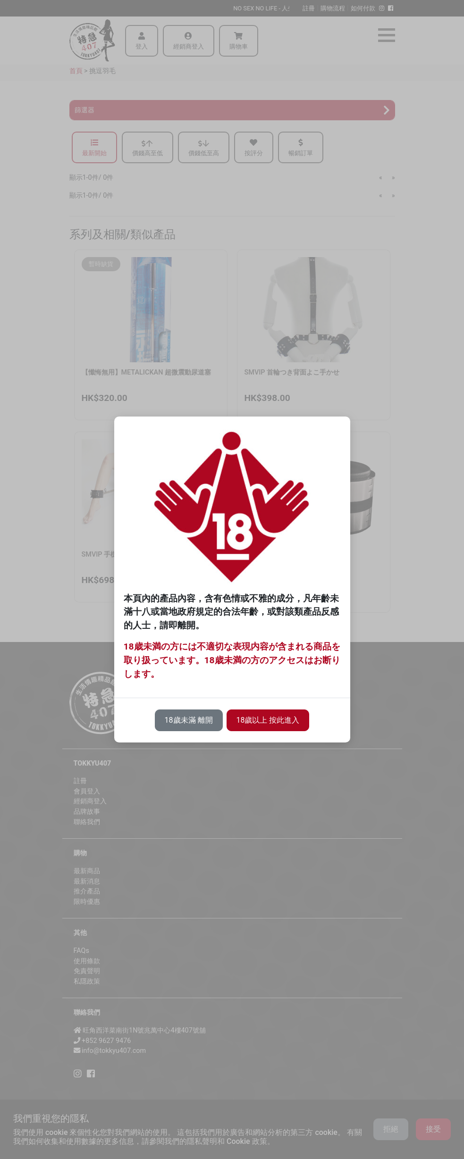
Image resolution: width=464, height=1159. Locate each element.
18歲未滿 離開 (189, 720)
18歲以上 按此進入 (268, 720)
